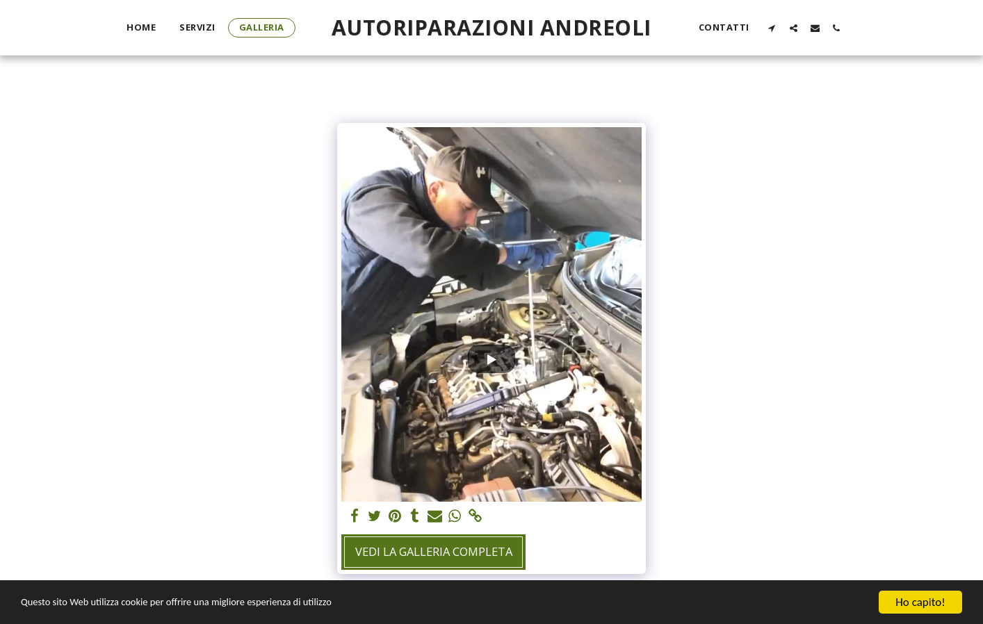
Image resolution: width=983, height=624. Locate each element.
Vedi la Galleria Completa (433, 551)
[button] (772, 28)
